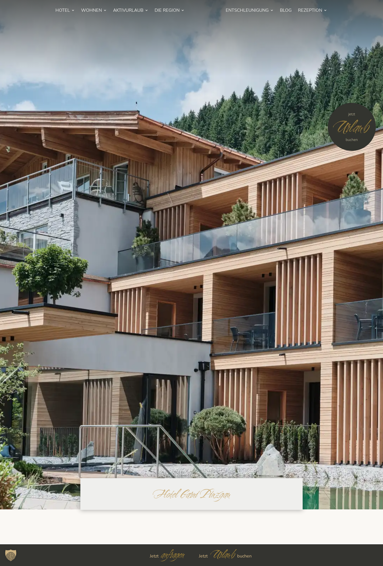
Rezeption (317, 11)
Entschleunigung (253, 11)
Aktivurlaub (121, 11)
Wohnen (84, 11)
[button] (10, 555)
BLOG (292, 11)
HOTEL (56, 11)
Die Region (160, 11)
